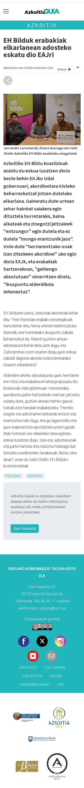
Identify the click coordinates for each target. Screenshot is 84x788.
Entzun (64, 69)
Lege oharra (54, 668)
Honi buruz (28, 668)
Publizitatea (32, 676)
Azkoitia (42, 25)
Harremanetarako (35, 685)
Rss (61, 685)
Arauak (56, 676)
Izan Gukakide (24, 528)
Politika (13, 476)
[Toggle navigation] (6, 11)
